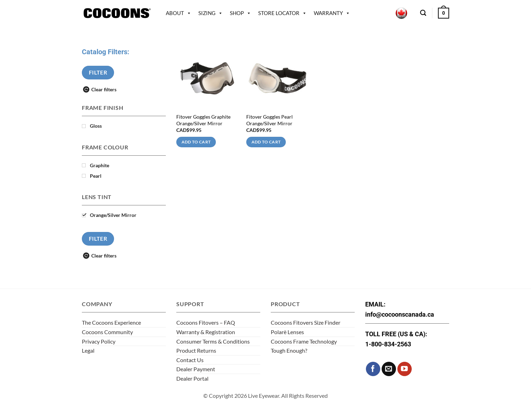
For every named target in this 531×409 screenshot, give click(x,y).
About (178, 13)
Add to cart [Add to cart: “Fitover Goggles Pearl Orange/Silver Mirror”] (266, 142)
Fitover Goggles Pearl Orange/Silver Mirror (269, 120)
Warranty (332, 13)
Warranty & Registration (205, 332)
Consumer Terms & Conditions (213, 341)
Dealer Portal (192, 378)
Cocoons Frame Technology (304, 341)
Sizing (210, 13)
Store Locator (282, 13)
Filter (98, 72)
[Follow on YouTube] (404, 369)
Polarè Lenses (287, 332)
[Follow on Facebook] (373, 369)
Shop (240, 13)
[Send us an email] (389, 369)
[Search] (423, 13)
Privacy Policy (98, 341)
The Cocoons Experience (111, 322)
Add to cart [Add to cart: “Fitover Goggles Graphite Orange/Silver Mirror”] (196, 142)
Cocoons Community (107, 332)
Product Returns (196, 350)
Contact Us (190, 360)
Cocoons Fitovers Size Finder (305, 322)
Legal (88, 350)
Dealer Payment (195, 369)
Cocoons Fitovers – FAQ (205, 322)
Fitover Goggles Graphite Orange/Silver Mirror (203, 120)
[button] (443, 12)
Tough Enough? (289, 350)
